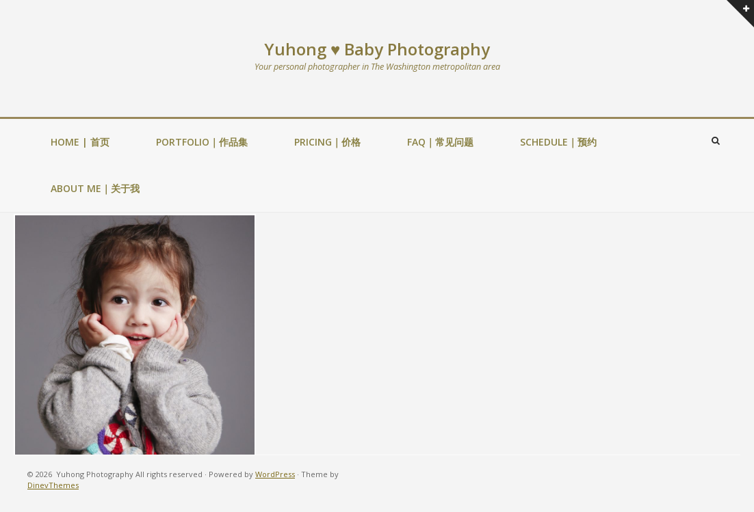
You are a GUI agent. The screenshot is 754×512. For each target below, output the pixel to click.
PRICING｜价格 (327, 141)
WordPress (275, 474)
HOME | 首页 (80, 141)
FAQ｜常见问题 (440, 141)
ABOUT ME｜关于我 (95, 188)
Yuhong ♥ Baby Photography (377, 49)
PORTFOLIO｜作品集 (202, 141)
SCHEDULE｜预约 (558, 141)
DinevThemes (53, 485)
